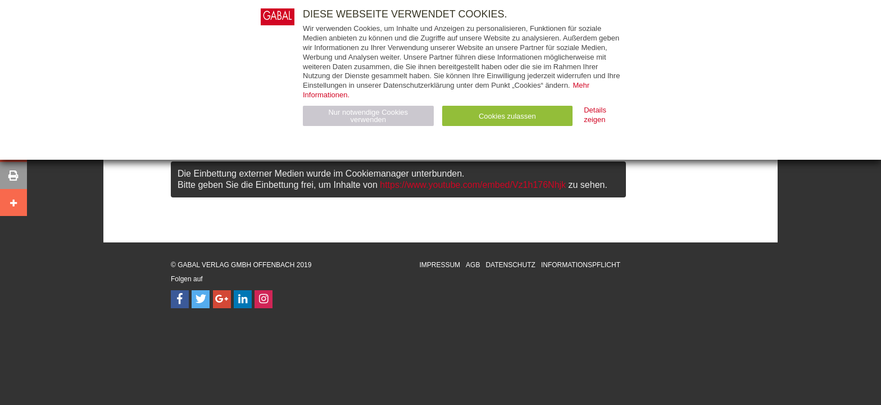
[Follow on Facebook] (180, 299)
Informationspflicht (580, 265)
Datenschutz (510, 265)
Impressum (439, 265)
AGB (473, 265)
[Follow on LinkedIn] (243, 299)
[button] (13, 175)
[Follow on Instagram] (264, 299)
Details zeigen (595, 115)
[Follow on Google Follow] (222, 299)
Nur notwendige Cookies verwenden (368, 116)
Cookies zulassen (507, 116)
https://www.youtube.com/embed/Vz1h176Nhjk (473, 185)
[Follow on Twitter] (201, 299)
